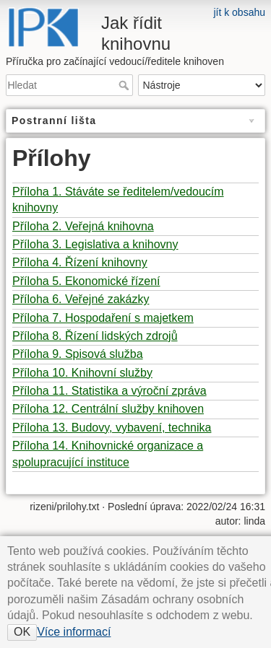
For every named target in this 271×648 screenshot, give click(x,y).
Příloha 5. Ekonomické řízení (86, 281)
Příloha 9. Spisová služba (77, 354)
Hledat (125, 85)
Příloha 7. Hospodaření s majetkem (103, 318)
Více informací (74, 632)
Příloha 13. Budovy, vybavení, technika (111, 427)
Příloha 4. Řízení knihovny (79, 262)
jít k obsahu (239, 12)
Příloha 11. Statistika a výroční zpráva (109, 391)
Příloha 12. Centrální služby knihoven (108, 409)
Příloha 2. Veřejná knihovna (83, 226)
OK (22, 632)
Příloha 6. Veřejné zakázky (80, 299)
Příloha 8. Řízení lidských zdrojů (95, 336)
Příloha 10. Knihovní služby (82, 373)
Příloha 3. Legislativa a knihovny (95, 244)
